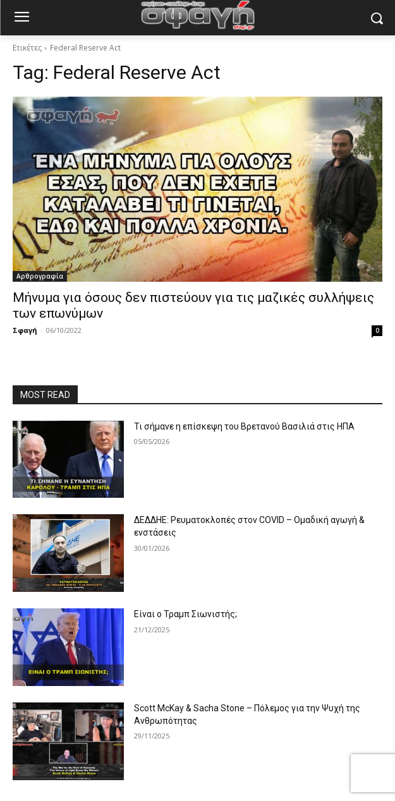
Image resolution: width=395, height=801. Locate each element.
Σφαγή (25, 330)
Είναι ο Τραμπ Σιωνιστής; (185, 614)
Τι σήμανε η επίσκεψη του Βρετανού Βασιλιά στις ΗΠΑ (244, 426)
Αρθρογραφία (39, 276)
